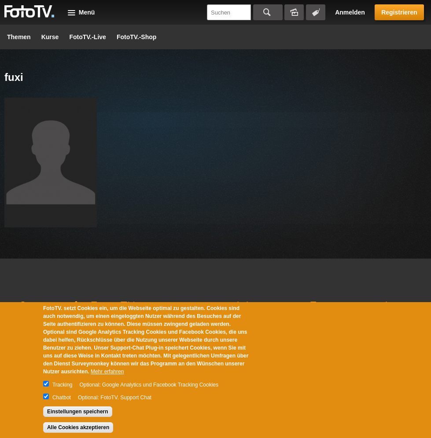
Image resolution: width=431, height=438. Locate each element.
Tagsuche (315, 12)
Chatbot (61, 397)
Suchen (268, 12)
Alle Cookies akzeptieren (78, 427)
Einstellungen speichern (77, 412)
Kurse (50, 36)
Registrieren (399, 12)
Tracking (62, 385)
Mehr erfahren (107, 372)
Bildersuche (294, 12)
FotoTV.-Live (87, 36)
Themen (19, 36)
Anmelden (350, 12)
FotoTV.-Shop (136, 36)
